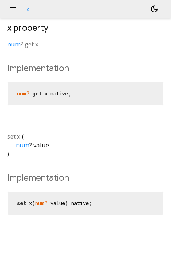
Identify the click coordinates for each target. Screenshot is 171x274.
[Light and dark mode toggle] (154, 9)
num (14, 44)
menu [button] (13, 9)
